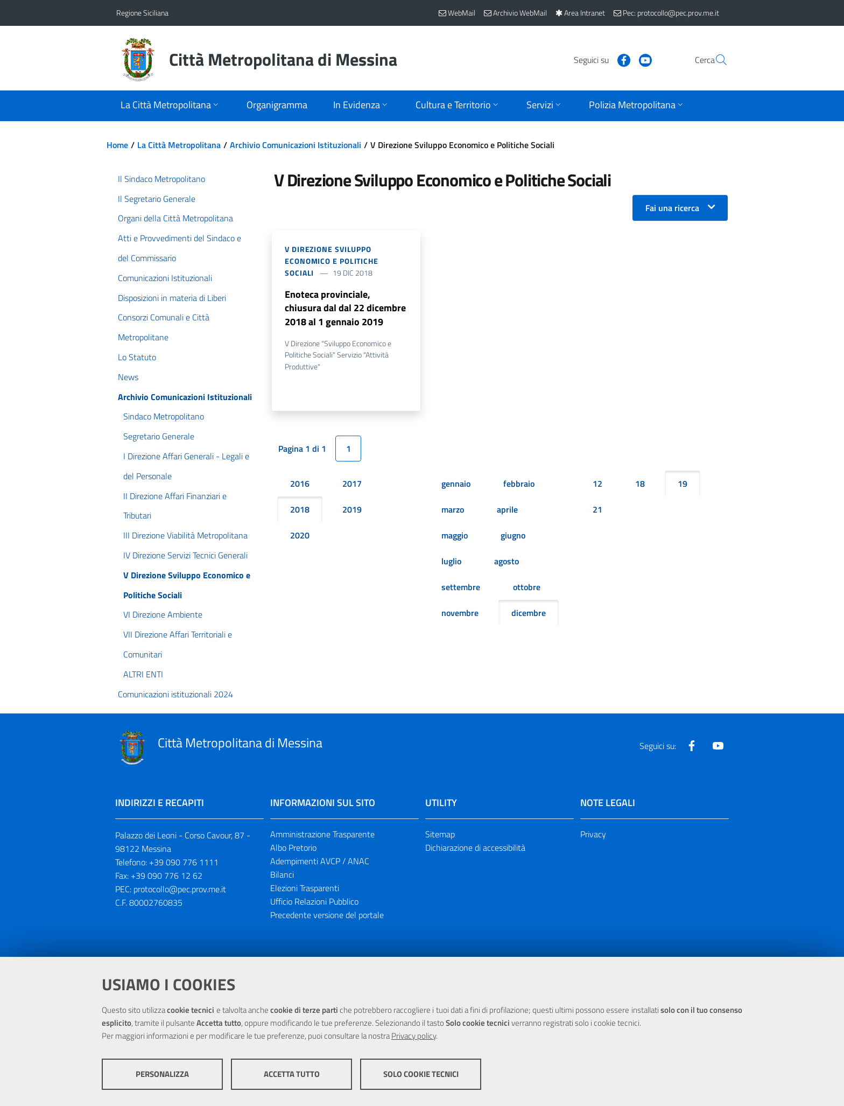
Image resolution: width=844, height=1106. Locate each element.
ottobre (526, 587)
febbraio (518, 484)
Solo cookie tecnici (421, 1074)
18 (640, 484)
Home (117, 144)
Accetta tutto (292, 1074)
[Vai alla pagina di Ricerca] (715, 60)
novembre (460, 613)
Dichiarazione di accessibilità (475, 847)
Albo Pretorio (293, 847)
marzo (452, 509)
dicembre (528, 613)
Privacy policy (413, 1036)
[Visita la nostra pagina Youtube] (619, 59)
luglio (451, 561)
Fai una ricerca (672, 207)
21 (597, 509)
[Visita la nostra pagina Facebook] (598, 59)
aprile (507, 509)
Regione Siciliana (142, 12)
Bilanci (282, 874)
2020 (300, 535)
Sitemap (440, 834)
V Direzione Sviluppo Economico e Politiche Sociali (331, 260)
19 (682, 484)
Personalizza (162, 1074)
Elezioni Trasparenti (304, 887)
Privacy (593, 834)
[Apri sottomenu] (171, 105)
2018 (300, 509)
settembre (460, 587)
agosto (506, 561)
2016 (300, 484)
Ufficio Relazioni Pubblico (314, 901)
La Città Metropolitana (179, 144)
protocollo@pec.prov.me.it (179, 889)
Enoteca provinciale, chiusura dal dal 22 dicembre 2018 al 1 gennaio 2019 (345, 308)
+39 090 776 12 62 (166, 875)
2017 (352, 484)
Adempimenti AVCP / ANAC (319, 861)
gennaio (455, 484)
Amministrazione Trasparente (322, 834)
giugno (513, 535)
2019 (352, 509)
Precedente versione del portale (327, 914)
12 (597, 484)
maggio (454, 535)
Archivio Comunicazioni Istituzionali (295, 144)
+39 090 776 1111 (184, 862)
